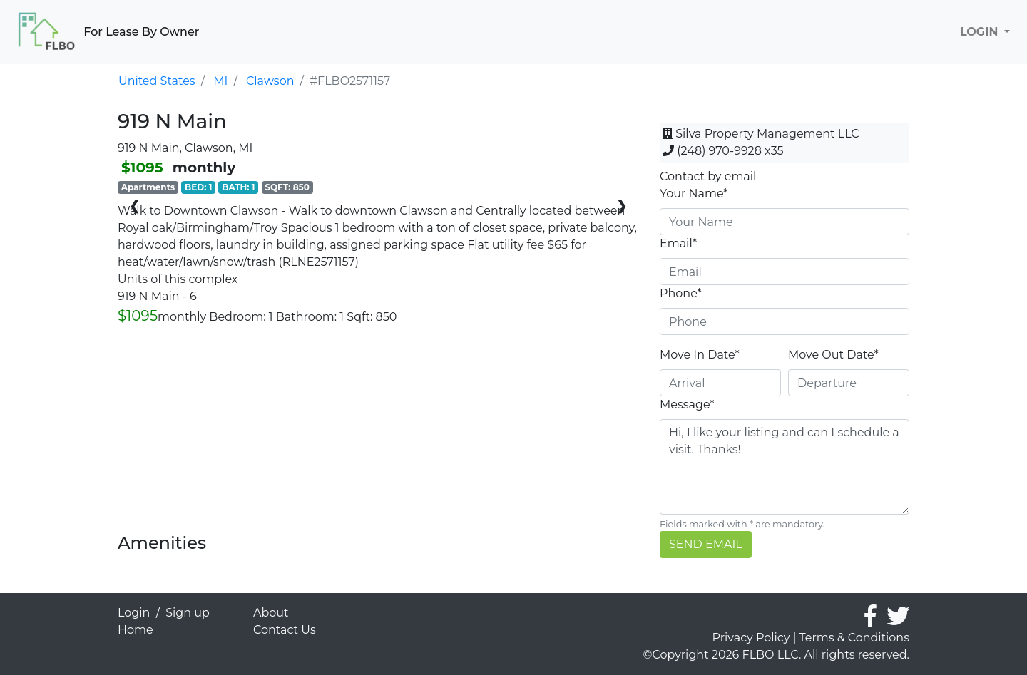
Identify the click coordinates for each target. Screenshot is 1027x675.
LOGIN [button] (980, 31)
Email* (678, 243)
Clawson (270, 81)
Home (135, 630)
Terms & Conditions (854, 637)
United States (156, 81)
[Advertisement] (378, 433)
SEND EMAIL (705, 544)
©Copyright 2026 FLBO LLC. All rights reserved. (776, 654)
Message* (687, 404)
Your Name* (694, 193)
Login (134, 612)
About (271, 612)
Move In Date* (700, 354)
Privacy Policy (751, 637)
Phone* (681, 293)
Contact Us (284, 630)
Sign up (187, 612)
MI (220, 81)
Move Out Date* (833, 354)
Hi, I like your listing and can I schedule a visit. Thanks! (784, 467)
